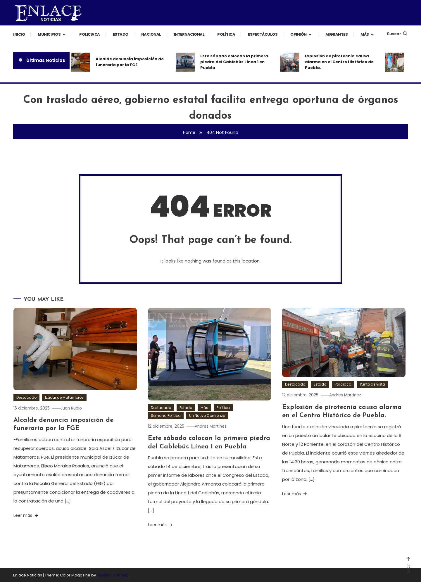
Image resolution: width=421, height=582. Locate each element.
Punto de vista (372, 384)
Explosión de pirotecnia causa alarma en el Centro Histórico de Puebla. (339, 61)
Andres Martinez (215, 426)
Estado (120, 34)
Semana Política (166, 415)
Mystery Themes (112, 575)
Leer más (26, 515)
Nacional (151, 34)
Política (226, 34)
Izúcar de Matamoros (64, 397)
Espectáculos (262, 34)
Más (364, 34)
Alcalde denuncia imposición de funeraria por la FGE (130, 62)
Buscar (397, 34)
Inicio (19, 34)
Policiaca (89, 34)
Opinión (298, 34)
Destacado (26, 397)
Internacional (189, 34)
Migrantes (336, 34)
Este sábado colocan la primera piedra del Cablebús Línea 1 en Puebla (234, 61)
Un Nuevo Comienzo (207, 415)
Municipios (49, 34)
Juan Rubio (75, 408)
